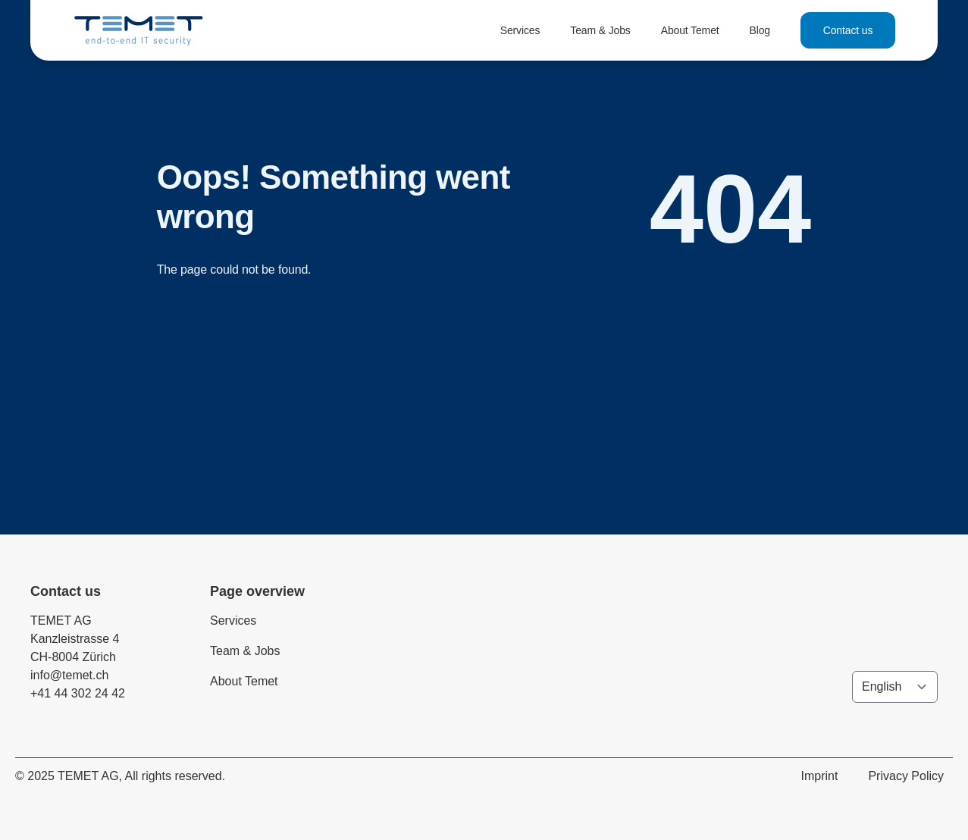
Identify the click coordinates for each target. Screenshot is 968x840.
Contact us (848, 30)
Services (520, 30)
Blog (760, 30)
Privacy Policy (906, 775)
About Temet (690, 30)
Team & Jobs (600, 30)
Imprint (819, 775)
